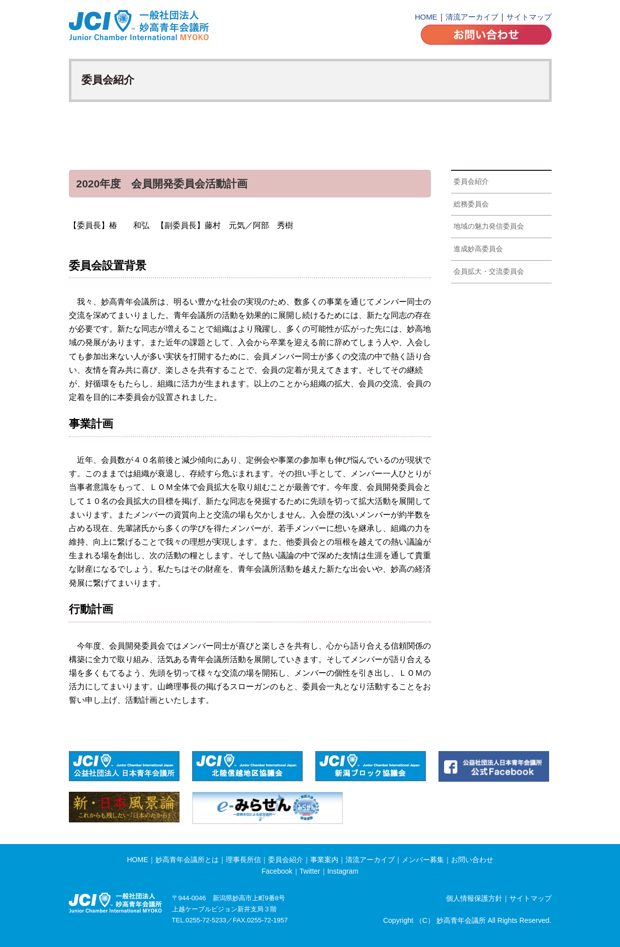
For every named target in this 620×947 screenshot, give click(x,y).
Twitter (310, 871)
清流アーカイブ (472, 17)
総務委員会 (471, 204)
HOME (426, 17)
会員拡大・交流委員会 (489, 271)
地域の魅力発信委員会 (489, 226)
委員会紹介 (471, 181)
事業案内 (324, 860)
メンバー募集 (423, 860)
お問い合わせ (472, 860)
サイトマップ (529, 17)
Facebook (276, 871)
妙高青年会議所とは (187, 860)
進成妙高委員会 (478, 249)
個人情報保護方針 (474, 898)
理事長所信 (243, 860)
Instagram (343, 871)
